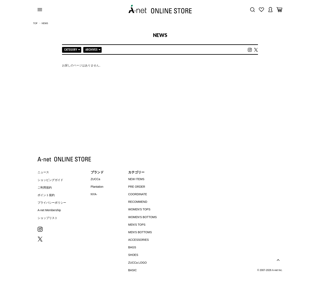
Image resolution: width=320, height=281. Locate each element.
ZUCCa (95, 179)
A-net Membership (49, 210)
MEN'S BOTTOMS (140, 232)
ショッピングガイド (50, 180)
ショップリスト (48, 218)
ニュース (43, 172)
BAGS (132, 247)
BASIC (132, 270)
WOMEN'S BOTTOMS (142, 217)
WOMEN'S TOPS (139, 209)
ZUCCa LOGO (137, 262)
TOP (35, 23)
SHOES (133, 254)
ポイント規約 (46, 195)
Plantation (97, 186)
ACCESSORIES (138, 239)
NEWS (45, 23)
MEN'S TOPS (137, 224)
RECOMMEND (137, 201)
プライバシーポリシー (52, 202)
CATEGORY (72, 49)
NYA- (94, 194)
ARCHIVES (93, 49)
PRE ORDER (136, 186)
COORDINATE (137, 194)
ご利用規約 (45, 187)
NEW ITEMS (136, 179)
